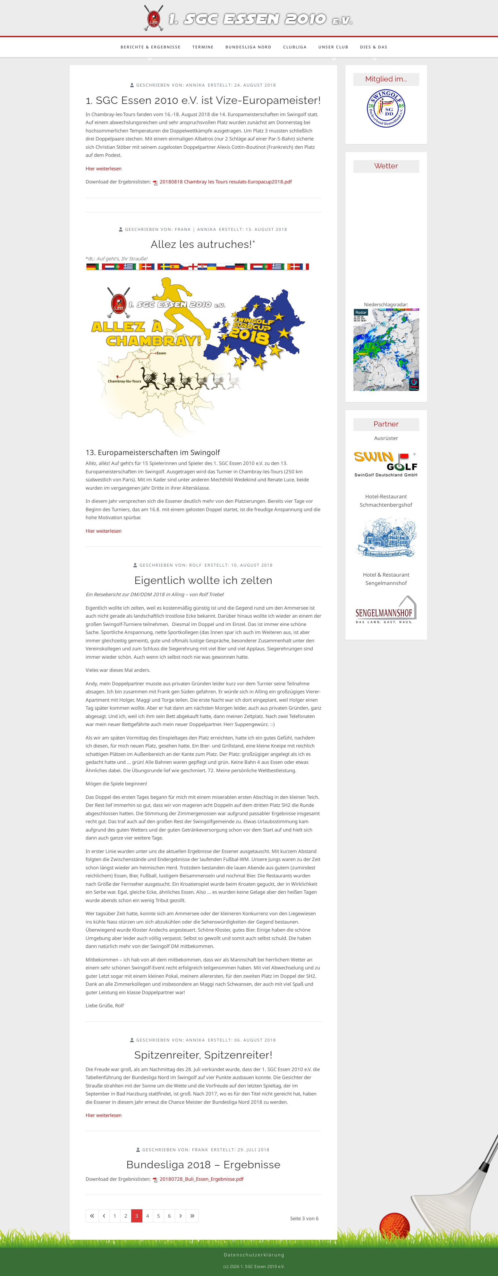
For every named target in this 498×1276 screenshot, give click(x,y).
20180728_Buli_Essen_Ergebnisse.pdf (197, 1179)
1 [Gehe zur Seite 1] (115, 1216)
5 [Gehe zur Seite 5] (158, 1216)
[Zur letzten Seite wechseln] (192, 1215)
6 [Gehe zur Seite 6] (169, 1216)
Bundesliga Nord (248, 47)
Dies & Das (374, 47)
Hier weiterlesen (104, 168)
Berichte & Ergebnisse (151, 47)
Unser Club (333, 47)
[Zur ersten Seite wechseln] (92, 1215)
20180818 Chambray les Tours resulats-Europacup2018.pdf (222, 181)
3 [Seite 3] (136, 1216)
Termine (203, 47)
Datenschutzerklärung (254, 1255)
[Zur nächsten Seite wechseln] (180, 1215)
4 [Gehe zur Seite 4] (147, 1216)
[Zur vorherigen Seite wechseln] (104, 1215)
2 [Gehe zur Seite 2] (125, 1216)
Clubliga (295, 47)
